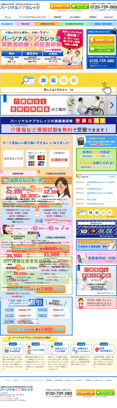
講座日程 (68, 380)
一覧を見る (112, 176)
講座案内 (49, 380)
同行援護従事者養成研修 (74, 24)
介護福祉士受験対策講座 (103, 24)
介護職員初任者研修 (47, 24)
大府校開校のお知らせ (94, 189)
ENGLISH (109, 380)
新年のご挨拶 (91, 199)
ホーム (8, 380)
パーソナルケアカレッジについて (32, 380)
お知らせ (16, 380)
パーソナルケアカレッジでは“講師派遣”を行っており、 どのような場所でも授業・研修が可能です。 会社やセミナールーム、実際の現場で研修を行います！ (22, 321)
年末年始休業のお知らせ (95, 203)
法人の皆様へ (78, 380)
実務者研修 (25, 24)
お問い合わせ (99, 380)
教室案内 (88, 380)
